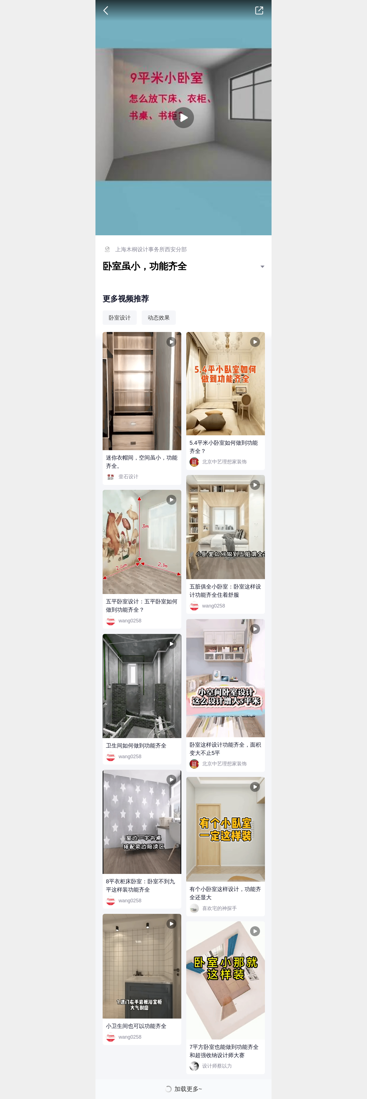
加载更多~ (188, 1089)
